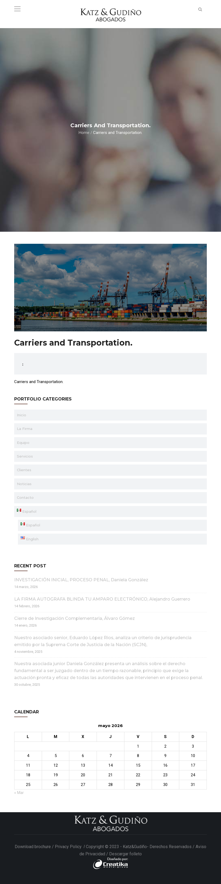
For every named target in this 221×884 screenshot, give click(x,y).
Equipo (23, 442)
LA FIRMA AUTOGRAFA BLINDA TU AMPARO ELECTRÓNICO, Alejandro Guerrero (102, 599)
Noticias (24, 484)
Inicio (21, 415)
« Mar (19, 792)
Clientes (24, 470)
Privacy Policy (69, 846)
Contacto (25, 497)
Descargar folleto (125, 853)
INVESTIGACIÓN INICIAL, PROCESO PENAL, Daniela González (81, 579)
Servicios (25, 456)
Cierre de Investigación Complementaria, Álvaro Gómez (74, 618)
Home (84, 132)
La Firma (24, 428)
